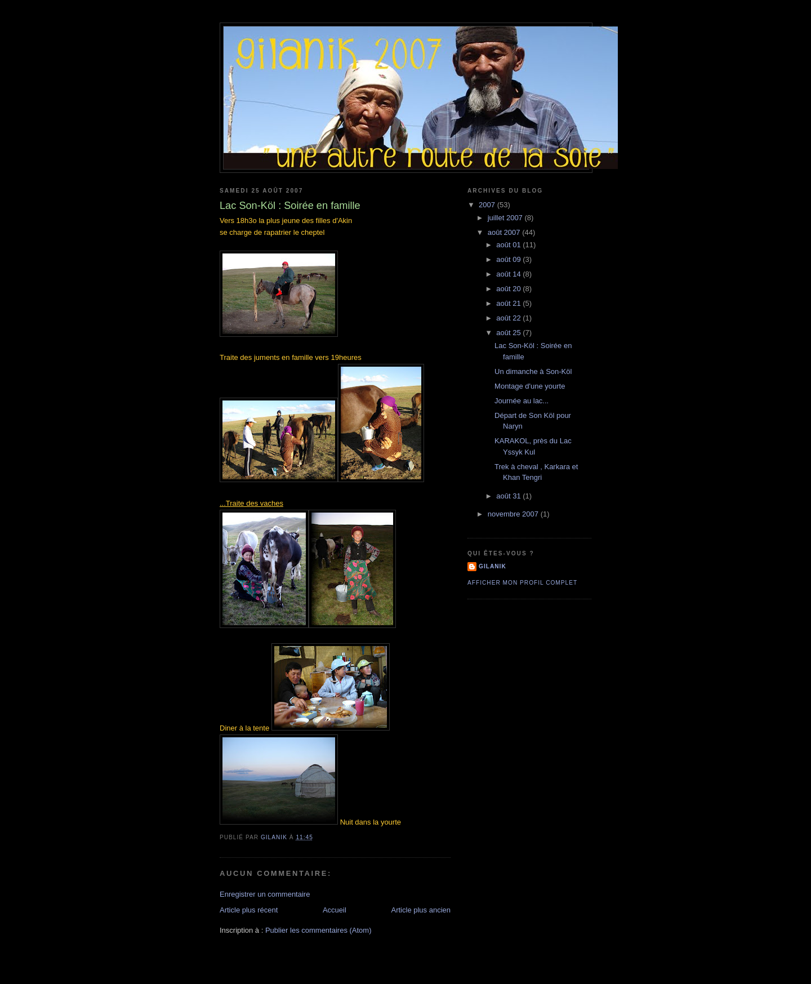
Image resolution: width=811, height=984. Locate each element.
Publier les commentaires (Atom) (318, 930)
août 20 (509, 288)
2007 (488, 205)
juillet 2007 (506, 217)
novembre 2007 (514, 514)
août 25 (509, 332)
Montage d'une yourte (529, 386)
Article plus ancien (421, 910)
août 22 (509, 318)
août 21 (509, 303)
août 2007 (505, 232)
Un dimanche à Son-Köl (533, 371)
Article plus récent (249, 910)
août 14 (509, 274)
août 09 (509, 259)
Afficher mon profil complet (522, 583)
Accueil (334, 910)
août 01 (509, 245)
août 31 (509, 496)
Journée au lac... (521, 401)
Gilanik (492, 566)
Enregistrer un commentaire (265, 894)
